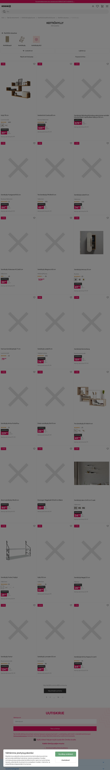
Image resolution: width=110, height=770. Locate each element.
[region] (40, 758)
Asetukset (66, 760)
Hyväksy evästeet (65, 754)
